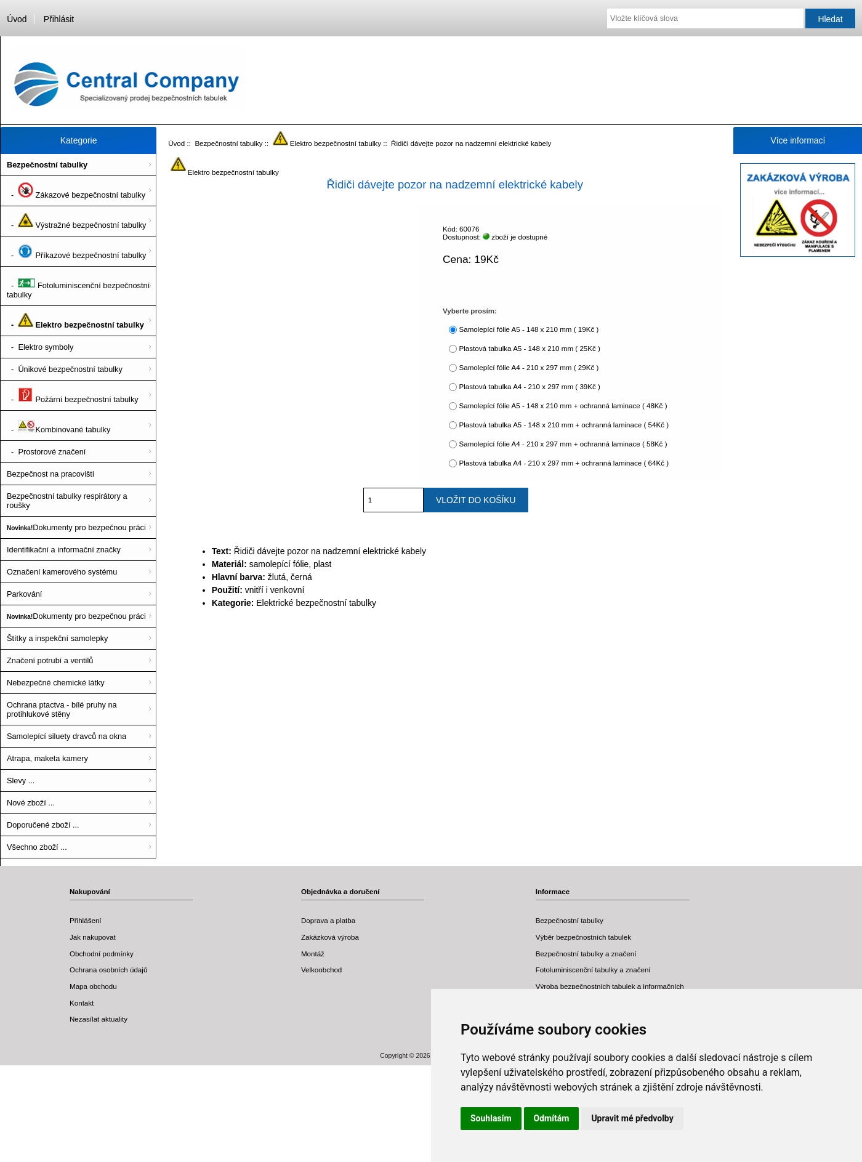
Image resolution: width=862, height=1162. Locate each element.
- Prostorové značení (46, 451)
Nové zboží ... (31, 802)
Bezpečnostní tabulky (228, 143)
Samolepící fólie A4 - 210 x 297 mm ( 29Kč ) (528, 367)
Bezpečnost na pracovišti (50, 473)
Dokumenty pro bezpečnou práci (76, 527)
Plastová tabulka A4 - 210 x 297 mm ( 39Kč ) (529, 386)
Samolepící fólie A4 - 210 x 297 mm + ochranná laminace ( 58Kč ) (563, 444)
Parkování (24, 594)
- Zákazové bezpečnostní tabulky (76, 191)
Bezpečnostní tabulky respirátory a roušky (67, 500)
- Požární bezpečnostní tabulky (73, 395)
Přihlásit (59, 19)
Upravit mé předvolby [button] (632, 1118)
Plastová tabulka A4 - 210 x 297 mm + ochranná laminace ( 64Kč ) (564, 463)
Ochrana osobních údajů (108, 970)
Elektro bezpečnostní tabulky (327, 143)
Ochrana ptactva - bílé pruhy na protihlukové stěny (62, 709)
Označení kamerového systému (62, 571)
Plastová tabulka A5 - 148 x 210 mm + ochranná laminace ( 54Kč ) (564, 425)
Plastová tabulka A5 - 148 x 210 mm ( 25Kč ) (529, 348)
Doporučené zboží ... (43, 824)
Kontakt (82, 1003)
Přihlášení (86, 920)
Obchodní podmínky (102, 954)
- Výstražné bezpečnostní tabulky (76, 221)
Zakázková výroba (330, 937)
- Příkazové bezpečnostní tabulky (76, 251)
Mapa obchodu (93, 986)
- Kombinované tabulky (58, 425)
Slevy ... (20, 780)
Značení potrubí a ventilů (50, 660)
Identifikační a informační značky (64, 549)
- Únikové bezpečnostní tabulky (65, 369)
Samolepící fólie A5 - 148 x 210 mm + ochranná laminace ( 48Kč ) (563, 405)
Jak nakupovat (93, 937)
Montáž (312, 954)
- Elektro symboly (40, 347)
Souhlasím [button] (491, 1118)
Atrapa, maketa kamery (47, 758)
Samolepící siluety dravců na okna (66, 736)
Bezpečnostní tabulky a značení (586, 954)
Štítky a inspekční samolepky (57, 638)
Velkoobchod (321, 970)
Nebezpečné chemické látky (56, 682)
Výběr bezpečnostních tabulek (583, 937)
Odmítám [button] (552, 1118)
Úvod (16, 19)
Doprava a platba (328, 920)
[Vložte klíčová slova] (705, 18)
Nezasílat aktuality (98, 1019)
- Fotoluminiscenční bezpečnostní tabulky (78, 286)
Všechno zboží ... (37, 847)
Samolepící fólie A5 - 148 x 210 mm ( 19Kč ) (528, 329)
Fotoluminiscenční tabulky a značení (593, 970)
